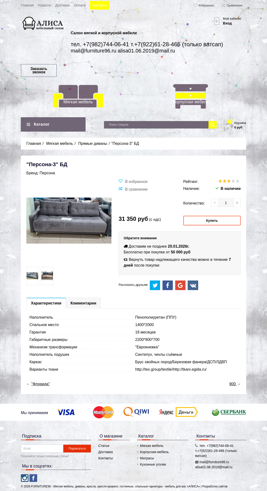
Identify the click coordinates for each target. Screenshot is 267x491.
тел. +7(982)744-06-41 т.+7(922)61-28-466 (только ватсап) (147, 44)
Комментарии (83, 303)
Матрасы (147, 458)
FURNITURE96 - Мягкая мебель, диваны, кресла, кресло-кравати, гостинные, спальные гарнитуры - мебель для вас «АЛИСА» (116, 486)
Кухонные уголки (153, 464)
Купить (212, 220)
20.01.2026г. (178, 246)
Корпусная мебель (191, 101)
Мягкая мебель (78, 101)
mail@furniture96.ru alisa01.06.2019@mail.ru (123, 51)
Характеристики (46, 303)
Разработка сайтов (214, 486)
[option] (32, 276)
